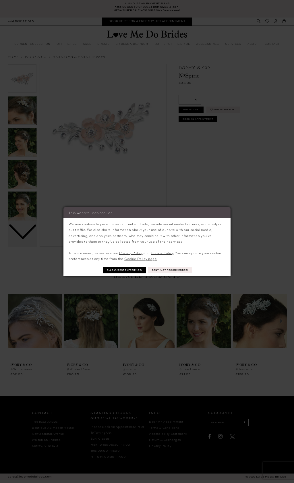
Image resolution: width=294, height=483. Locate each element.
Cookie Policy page (140, 258)
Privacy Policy (130, 252)
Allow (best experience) (120, 270)
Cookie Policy (162, 252)
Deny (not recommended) (175, 270)
